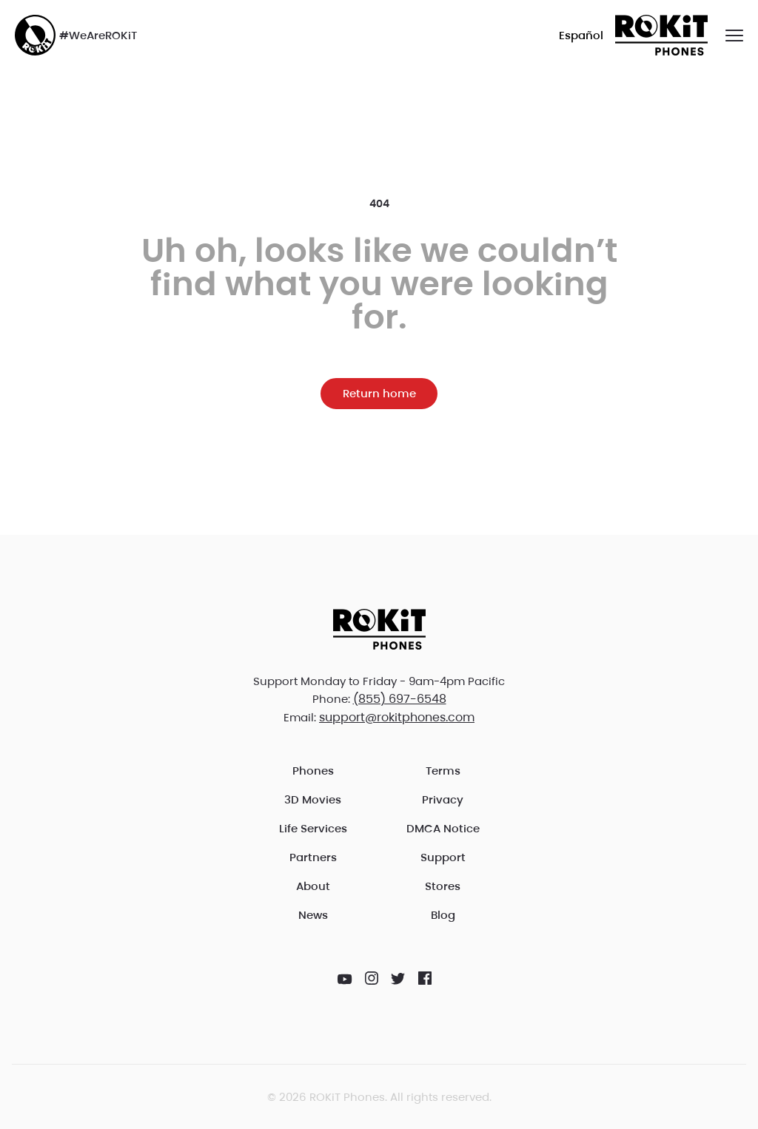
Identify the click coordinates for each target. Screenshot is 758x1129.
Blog (443, 915)
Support (443, 857)
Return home (379, 393)
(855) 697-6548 (399, 698)
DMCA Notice (443, 828)
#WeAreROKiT (76, 35)
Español (581, 35)
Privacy (442, 799)
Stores (442, 886)
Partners (313, 857)
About (313, 886)
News (313, 915)
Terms (443, 770)
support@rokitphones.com (396, 717)
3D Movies (312, 799)
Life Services (313, 828)
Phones (313, 770)
